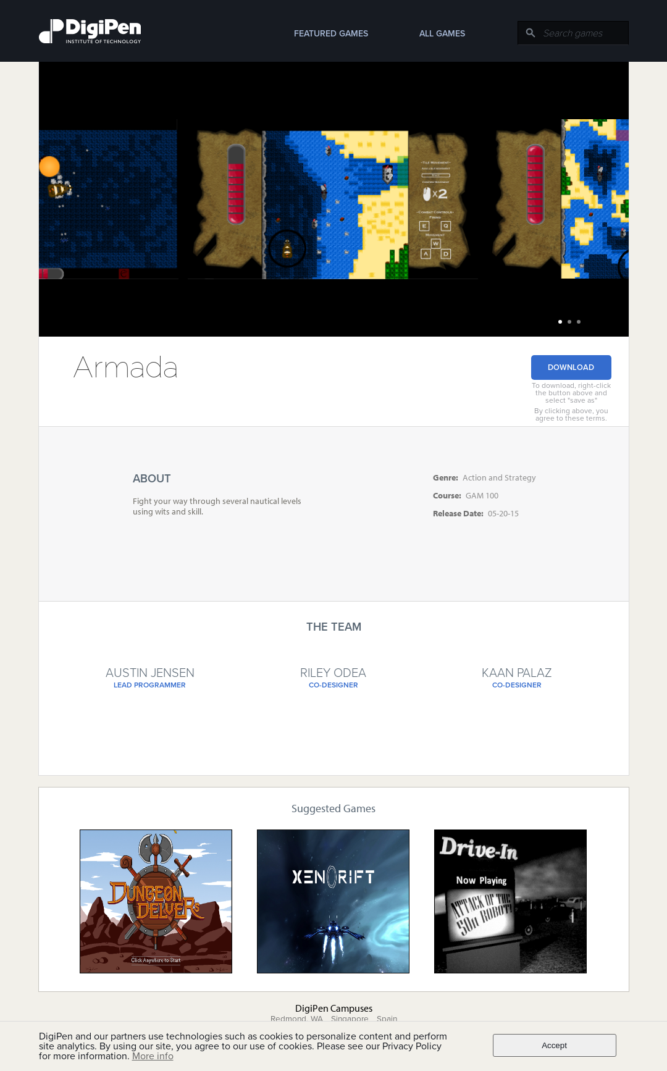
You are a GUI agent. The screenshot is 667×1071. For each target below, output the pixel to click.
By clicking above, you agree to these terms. (571, 414)
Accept (554, 1045)
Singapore (350, 1019)
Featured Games (331, 33)
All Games (442, 33)
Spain (387, 1019)
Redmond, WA (297, 1019)
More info (153, 1056)
